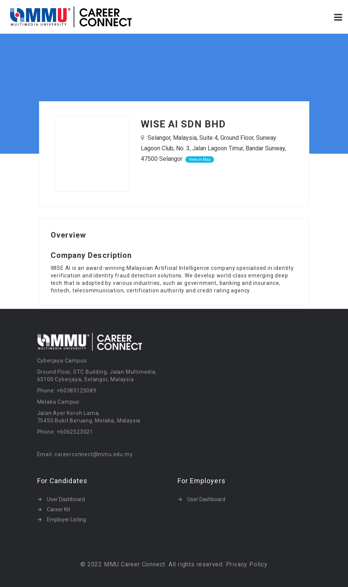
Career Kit (58, 509)
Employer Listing (66, 520)
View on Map (200, 159)
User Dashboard (66, 499)
